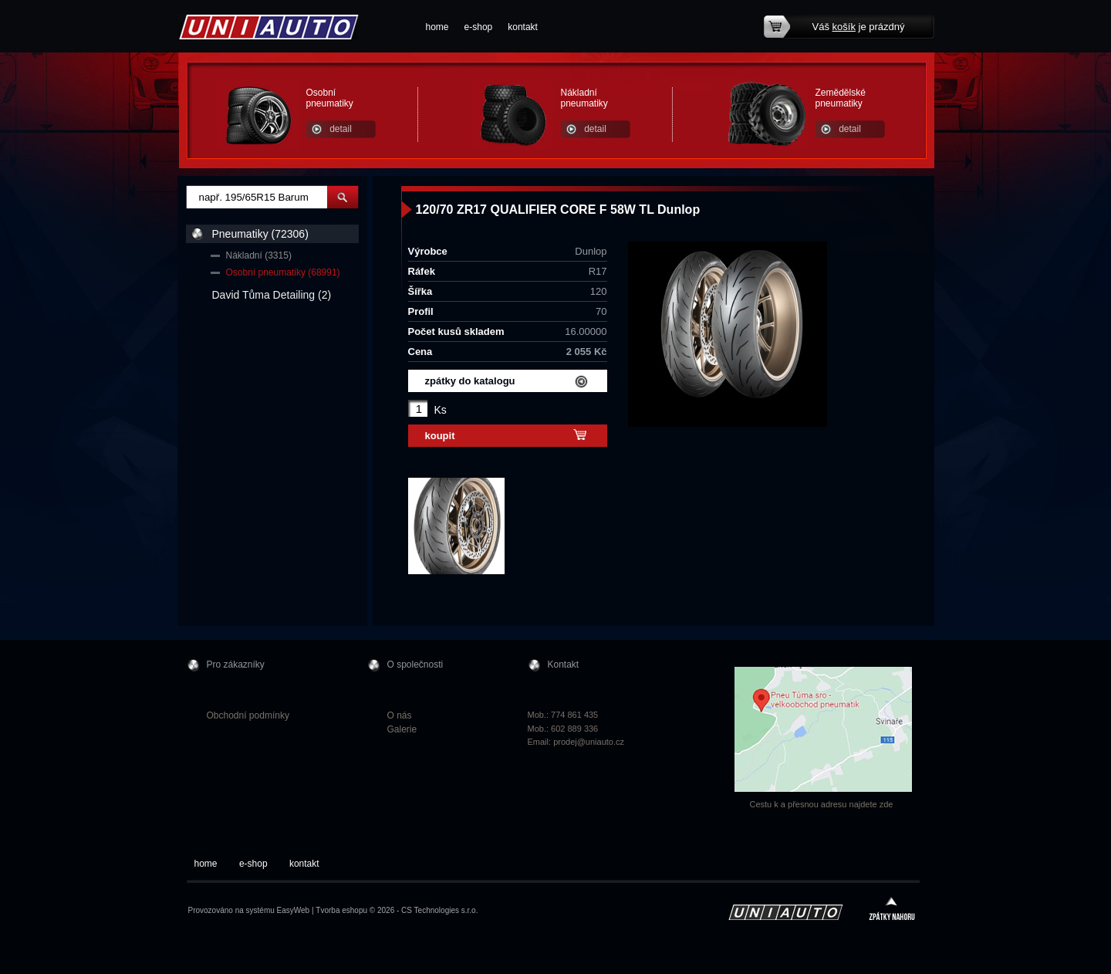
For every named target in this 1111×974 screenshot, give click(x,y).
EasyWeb (293, 910)
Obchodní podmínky (248, 715)
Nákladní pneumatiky (584, 98)
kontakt (523, 27)
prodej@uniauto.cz (588, 741)
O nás (399, 715)
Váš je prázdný (858, 26)
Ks (440, 410)
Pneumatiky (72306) (260, 234)
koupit (440, 435)
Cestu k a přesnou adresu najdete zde (821, 804)
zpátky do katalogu (470, 381)
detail (340, 128)
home (437, 27)
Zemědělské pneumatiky (841, 98)
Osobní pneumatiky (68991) (283, 272)
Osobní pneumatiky (329, 98)
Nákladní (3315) (259, 255)
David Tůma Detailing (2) (272, 295)
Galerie (402, 729)
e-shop (478, 27)
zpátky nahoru (892, 910)
